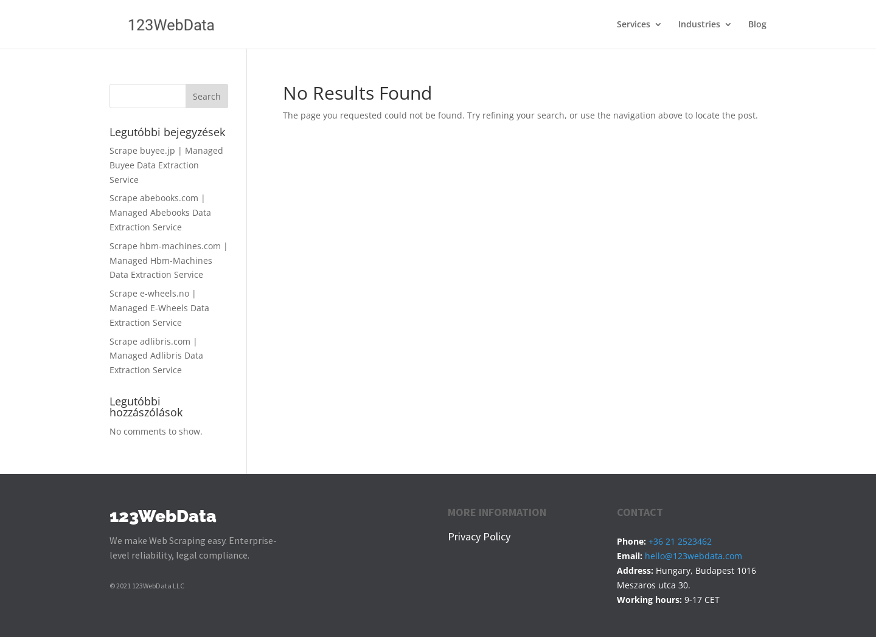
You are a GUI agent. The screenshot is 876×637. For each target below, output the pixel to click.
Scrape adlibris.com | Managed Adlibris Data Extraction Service (156, 356)
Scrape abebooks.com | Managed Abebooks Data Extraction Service (160, 212)
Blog (757, 25)
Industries (699, 25)
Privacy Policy (479, 536)
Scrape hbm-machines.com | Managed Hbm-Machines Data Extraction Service (168, 260)
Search (207, 96)
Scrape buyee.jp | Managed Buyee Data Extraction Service (166, 165)
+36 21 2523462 (680, 541)
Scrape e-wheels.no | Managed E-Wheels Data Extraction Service (159, 308)
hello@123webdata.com (693, 556)
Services (633, 25)
